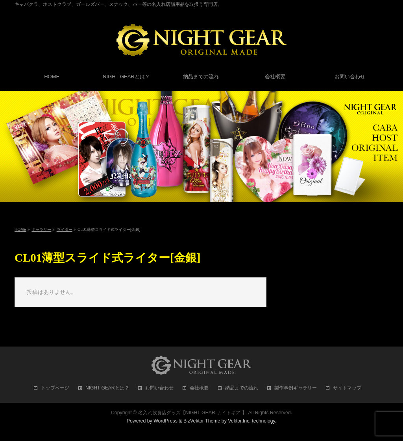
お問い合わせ (159, 388)
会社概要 (199, 388)
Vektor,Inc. (239, 421)
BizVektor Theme (201, 421)
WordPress (165, 421)
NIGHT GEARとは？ (107, 388)
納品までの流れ (241, 388)
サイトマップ (347, 388)
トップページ (55, 388)
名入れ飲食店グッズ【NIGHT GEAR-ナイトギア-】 (192, 412)
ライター (64, 229)
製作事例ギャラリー (295, 388)
